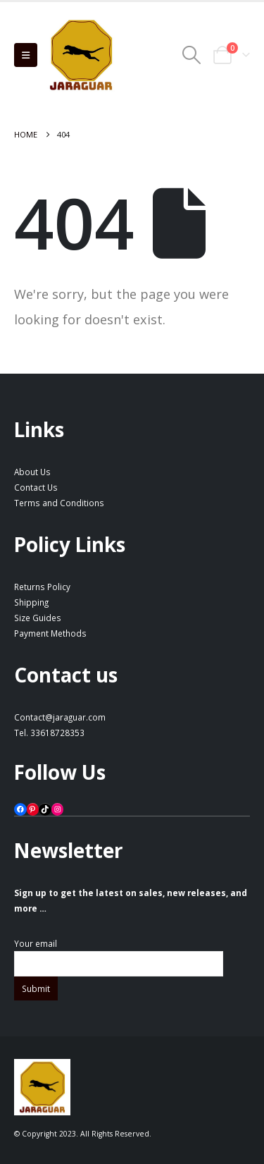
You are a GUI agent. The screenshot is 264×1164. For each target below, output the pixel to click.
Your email (118, 953)
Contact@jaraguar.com (60, 717)
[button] (25, 55)
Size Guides (37, 617)
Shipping (31, 602)
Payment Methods (50, 633)
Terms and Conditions (59, 502)
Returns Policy (42, 586)
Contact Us (36, 487)
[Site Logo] (81, 55)
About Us (32, 471)
